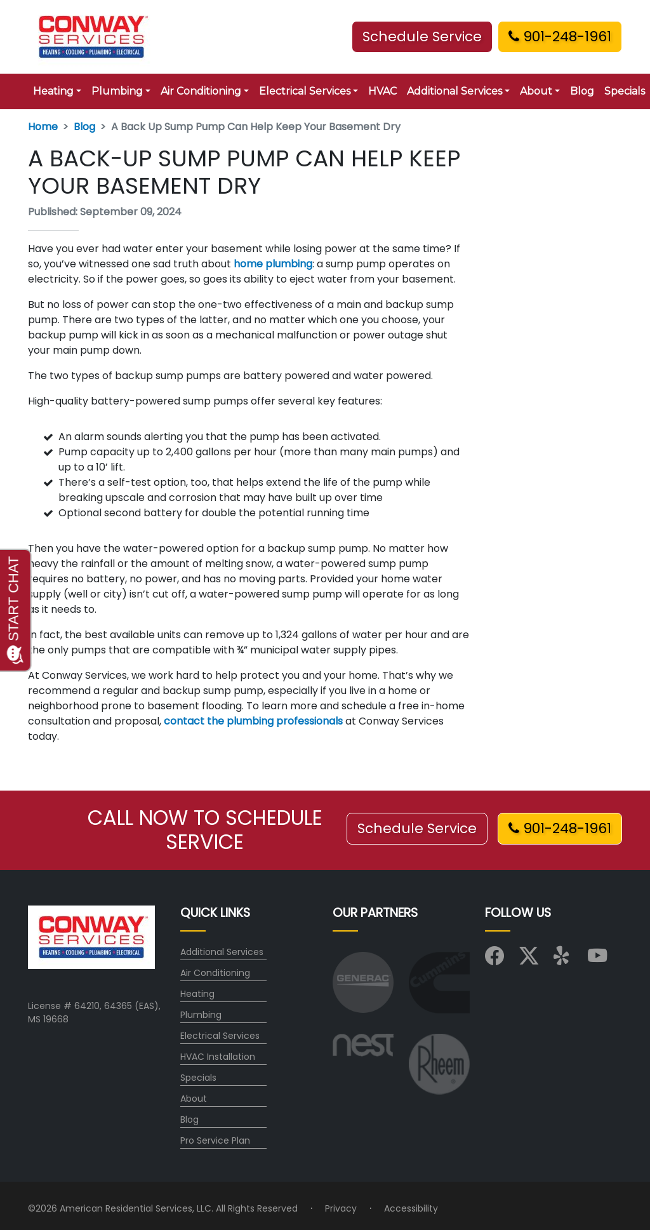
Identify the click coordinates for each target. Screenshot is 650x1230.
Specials (198, 1077)
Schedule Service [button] (422, 36)
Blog (582, 91)
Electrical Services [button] (304, 91)
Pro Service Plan (215, 1140)
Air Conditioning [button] (201, 91)
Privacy (341, 1208)
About (193, 1098)
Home (43, 126)
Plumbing (201, 1014)
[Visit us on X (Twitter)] (528, 959)
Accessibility (411, 1208)
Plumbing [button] (117, 91)
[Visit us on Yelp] (563, 959)
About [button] (536, 91)
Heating (197, 993)
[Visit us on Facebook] (494, 959)
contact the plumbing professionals (253, 721)
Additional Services (221, 952)
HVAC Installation (217, 1056)
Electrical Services (220, 1035)
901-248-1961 (559, 36)
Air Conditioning (215, 972)
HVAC (382, 91)
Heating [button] (53, 91)
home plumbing (273, 264)
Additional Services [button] (454, 91)
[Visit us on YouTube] (597, 959)
